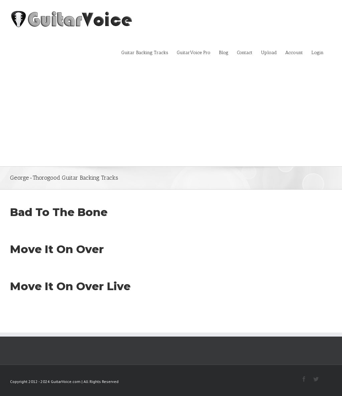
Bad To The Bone (59, 212)
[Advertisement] (171, 116)
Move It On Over (57, 249)
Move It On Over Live (70, 286)
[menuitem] (149, 52)
